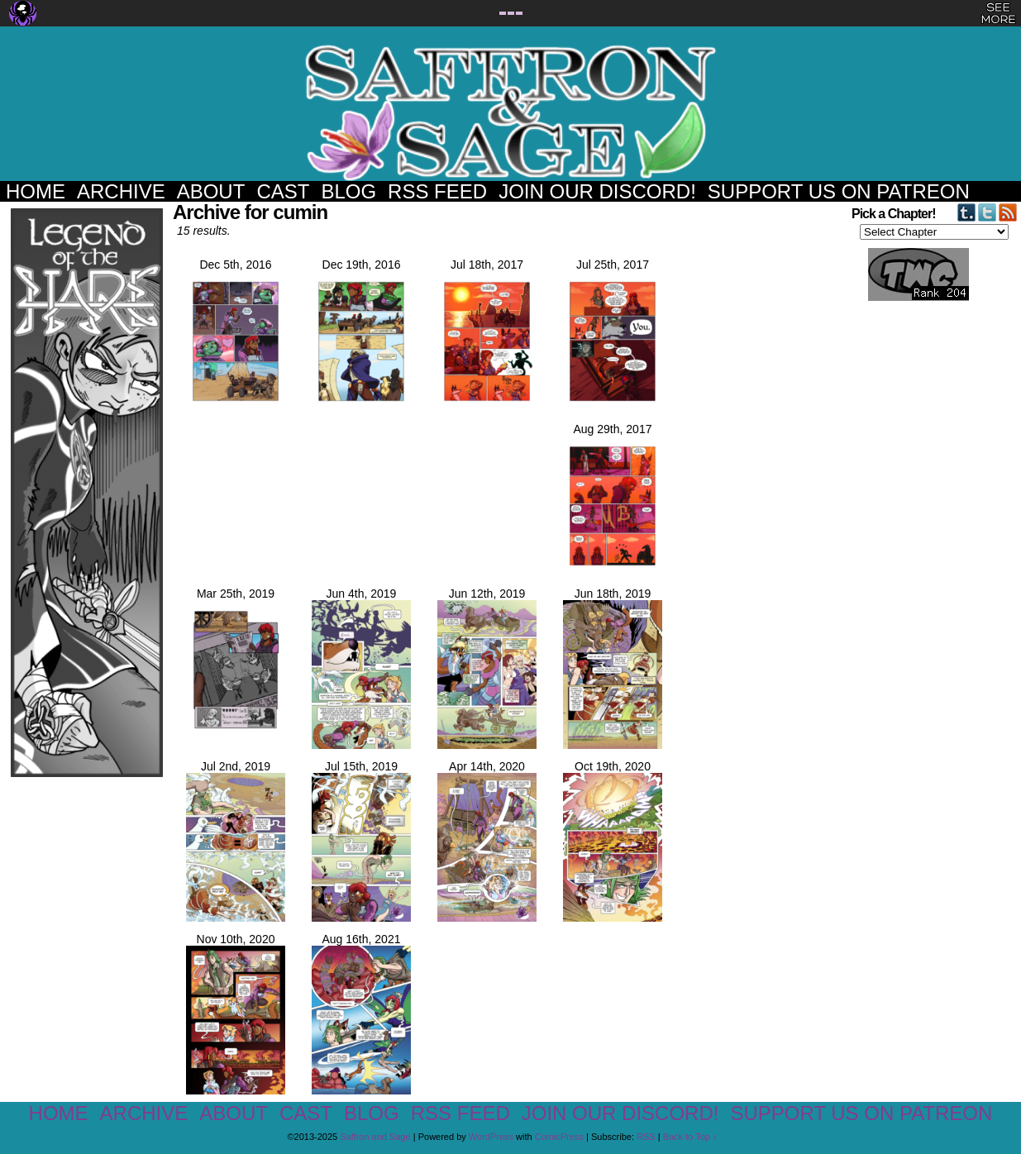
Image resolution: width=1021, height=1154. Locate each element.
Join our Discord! (597, 191)
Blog (348, 191)
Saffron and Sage (511, 112)
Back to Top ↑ (690, 1137)
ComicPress (559, 1137)
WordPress (491, 1137)
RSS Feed (437, 191)
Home (35, 191)
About (211, 191)
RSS (646, 1137)
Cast (282, 191)
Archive (121, 191)
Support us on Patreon (839, 191)
